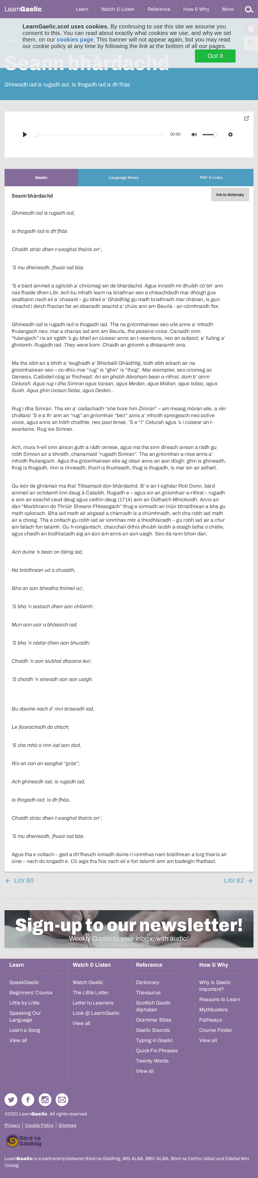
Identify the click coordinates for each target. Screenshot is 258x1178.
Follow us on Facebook (28, 1099)
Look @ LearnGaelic (96, 1013)
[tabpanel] (129, 529)
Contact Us (62, 1099)
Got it (215, 56)
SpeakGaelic (24, 982)
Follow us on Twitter (11, 1099)
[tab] (41, 177)
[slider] (99, 134)
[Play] (25, 134)
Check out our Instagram (45, 1099)
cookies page (75, 39)
